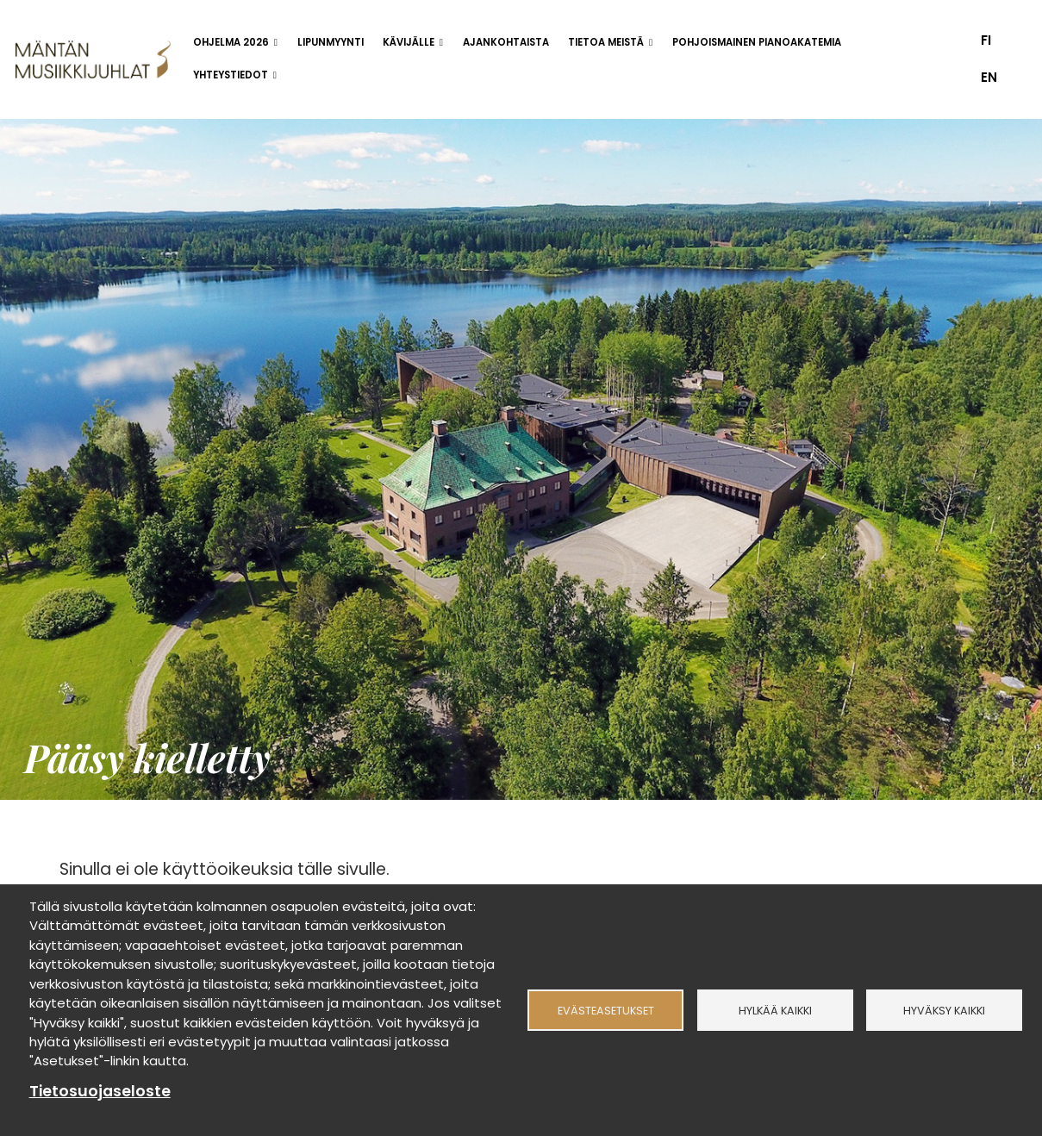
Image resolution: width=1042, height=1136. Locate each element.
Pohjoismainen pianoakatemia (756, 42)
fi (986, 40)
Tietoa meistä (606, 42)
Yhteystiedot (230, 75)
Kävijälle (408, 42)
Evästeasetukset (606, 1009)
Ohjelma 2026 (231, 42)
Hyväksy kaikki (944, 1009)
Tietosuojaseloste (100, 1091)
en (989, 77)
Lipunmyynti (330, 42)
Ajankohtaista (506, 42)
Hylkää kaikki (775, 1009)
